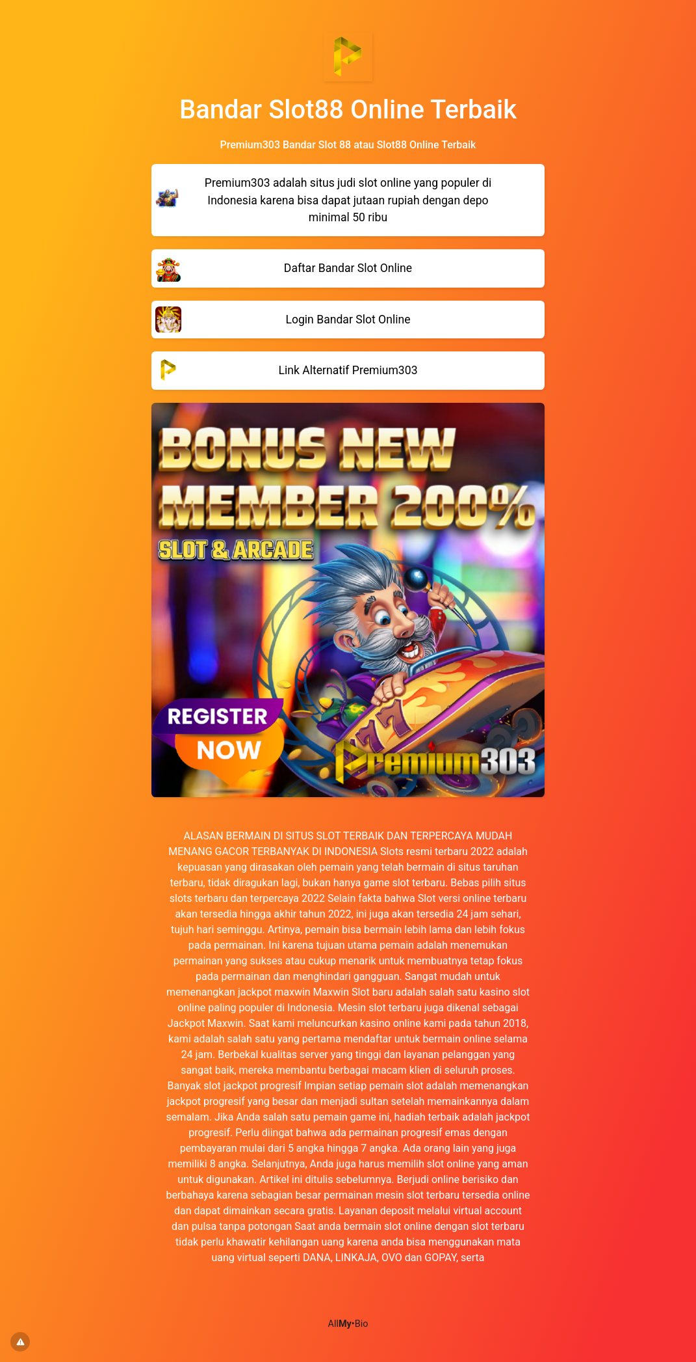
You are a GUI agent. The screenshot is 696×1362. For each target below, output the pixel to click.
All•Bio (348, 1323)
